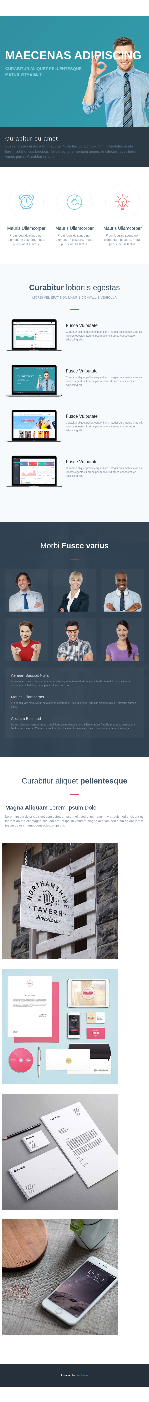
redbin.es (82, 1375)
